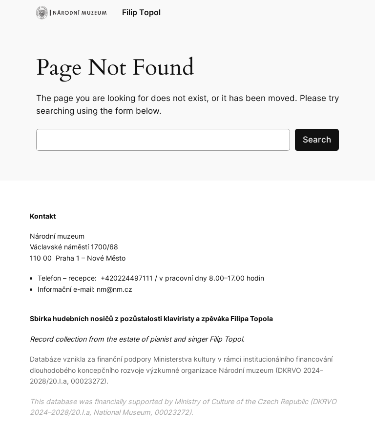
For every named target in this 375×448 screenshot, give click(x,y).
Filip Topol (141, 12)
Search (317, 139)
